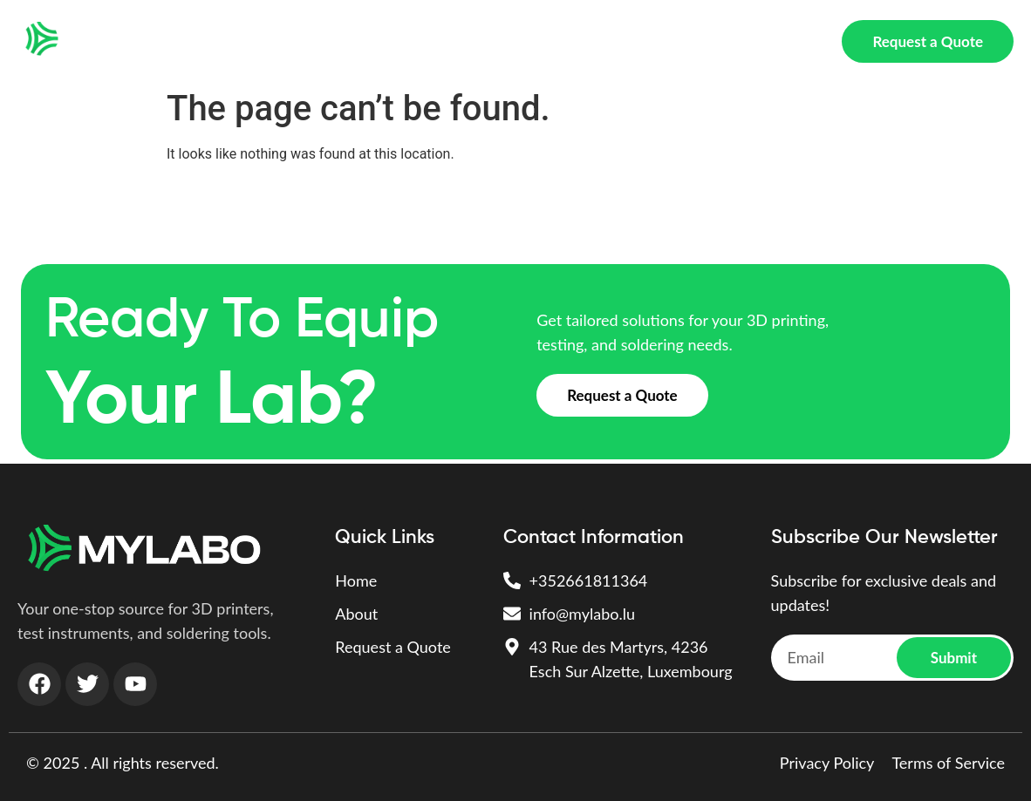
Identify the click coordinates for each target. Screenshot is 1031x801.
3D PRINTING (340, 41)
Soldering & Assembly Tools (634, 41)
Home (252, 41)
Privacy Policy (827, 762)
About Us (779, 41)
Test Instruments (464, 41)
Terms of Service (948, 762)
